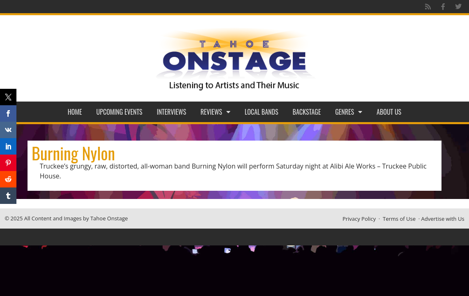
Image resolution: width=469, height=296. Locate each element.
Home (75, 112)
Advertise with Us (442, 218)
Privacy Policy (359, 218)
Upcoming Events (120, 112)
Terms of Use (399, 218)
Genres (348, 111)
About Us (389, 112)
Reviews (215, 111)
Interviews (171, 112)
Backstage (307, 112)
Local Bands (261, 112)
